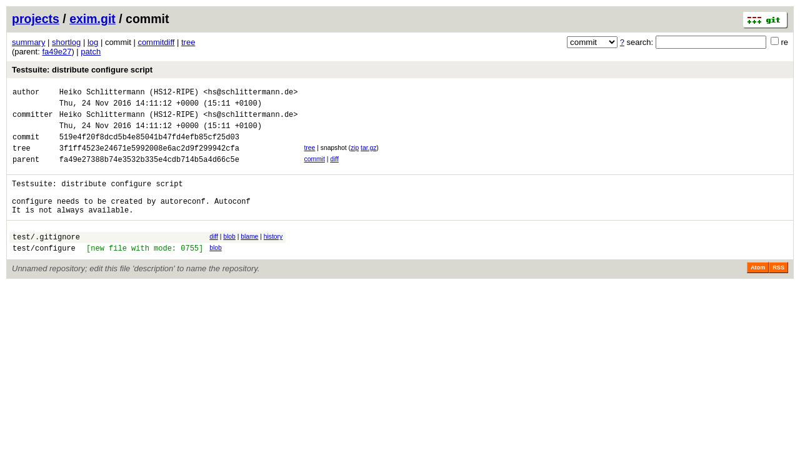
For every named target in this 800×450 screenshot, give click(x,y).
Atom (758, 292)
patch (91, 51)
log (93, 42)
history (273, 257)
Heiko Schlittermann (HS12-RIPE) (129, 93)
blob (229, 257)
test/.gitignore (46, 259)
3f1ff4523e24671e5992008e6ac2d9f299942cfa (149, 159)
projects (35, 19)
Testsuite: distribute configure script (82, 69)
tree (188, 42)
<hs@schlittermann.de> (250, 93)
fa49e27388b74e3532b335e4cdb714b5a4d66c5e (149, 172)
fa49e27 (56, 51)
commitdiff (156, 42)
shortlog (66, 42)
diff (334, 170)
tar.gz (368, 157)
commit (314, 170)
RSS (778, 292)
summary (28, 42)
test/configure (44, 272)
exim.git (92, 19)
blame (249, 257)
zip (355, 157)
